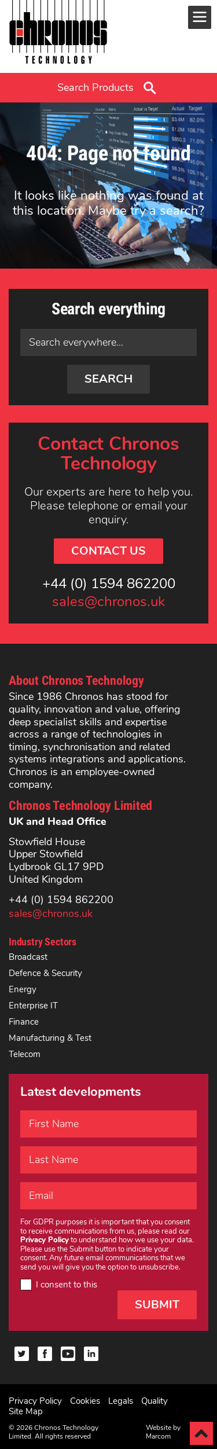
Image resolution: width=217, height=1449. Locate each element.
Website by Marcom (163, 1432)
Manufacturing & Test (50, 1038)
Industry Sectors (42, 942)
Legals (120, 1401)
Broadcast (28, 957)
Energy (22, 989)
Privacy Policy (35, 1401)
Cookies (85, 1401)
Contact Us (108, 551)
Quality (154, 1401)
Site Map (26, 1411)
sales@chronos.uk (108, 602)
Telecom (25, 1054)
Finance (24, 1022)
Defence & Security (45, 973)
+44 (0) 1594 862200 (108, 584)
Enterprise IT (33, 1005)
